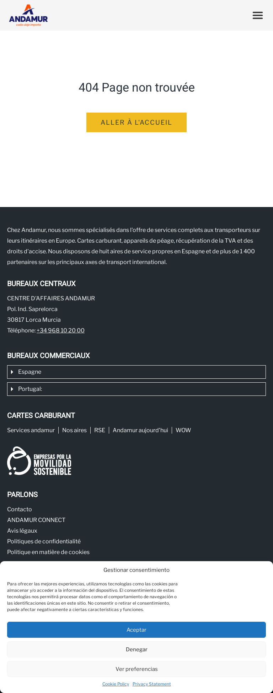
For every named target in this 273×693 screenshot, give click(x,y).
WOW (183, 430)
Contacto (19, 509)
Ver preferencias (137, 669)
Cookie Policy (115, 684)
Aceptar (136, 630)
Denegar (137, 649)
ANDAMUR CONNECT (36, 520)
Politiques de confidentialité (44, 541)
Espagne (29, 371)
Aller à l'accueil (136, 122)
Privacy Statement (152, 684)
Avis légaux (22, 530)
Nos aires (74, 430)
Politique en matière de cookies (48, 552)
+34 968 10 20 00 (61, 330)
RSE (99, 430)
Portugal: (30, 389)
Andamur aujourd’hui (140, 430)
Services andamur (31, 430)
